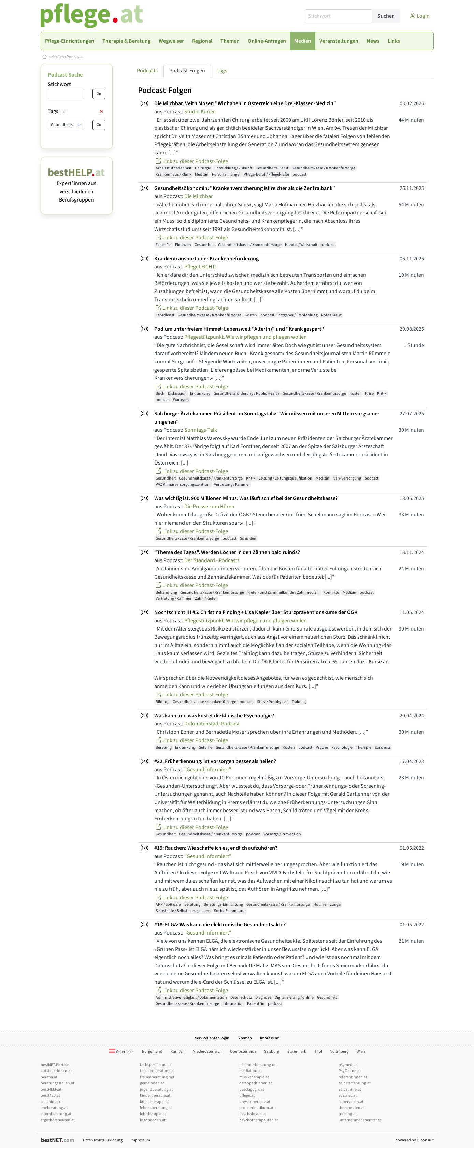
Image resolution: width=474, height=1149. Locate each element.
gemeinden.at (152, 1083)
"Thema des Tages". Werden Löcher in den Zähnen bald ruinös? (227, 552)
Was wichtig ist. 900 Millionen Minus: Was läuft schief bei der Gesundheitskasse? (246, 498)
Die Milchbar (198, 196)
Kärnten (178, 1051)
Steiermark (296, 1051)
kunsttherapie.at (154, 1102)
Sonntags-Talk (200, 430)
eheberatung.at (54, 1108)
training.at (348, 1114)
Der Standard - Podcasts (212, 560)
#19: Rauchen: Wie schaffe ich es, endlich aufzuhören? (215, 848)
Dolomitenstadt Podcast (212, 724)
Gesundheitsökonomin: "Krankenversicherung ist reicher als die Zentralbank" (244, 188)
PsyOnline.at (350, 1071)
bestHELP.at (51, 1089)
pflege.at (247, 1095)
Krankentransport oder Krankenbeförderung (206, 258)
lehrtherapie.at (153, 1114)
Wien (361, 1051)
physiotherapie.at (254, 1102)
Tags (222, 70)
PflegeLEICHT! (200, 267)
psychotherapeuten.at (258, 1120)
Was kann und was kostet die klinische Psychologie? (214, 715)
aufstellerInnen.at (56, 1071)
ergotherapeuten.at (58, 1120)
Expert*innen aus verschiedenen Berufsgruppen (76, 187)
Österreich (121, 1052)
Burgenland (152, 1051)
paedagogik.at (251, 1089)
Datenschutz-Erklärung (103, 1140)
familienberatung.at (157, 1071)
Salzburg (271, 1051)
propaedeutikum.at (256, 1108)
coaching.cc (51, 1102)
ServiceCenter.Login (212, 1038)
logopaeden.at (153, 1120)
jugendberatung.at (156, 1089)
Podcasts (74, 57)
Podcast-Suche (65, 75)
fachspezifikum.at (155, 1065)
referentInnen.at (353, 1077)
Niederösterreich (207, 1051)
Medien (57, 57)
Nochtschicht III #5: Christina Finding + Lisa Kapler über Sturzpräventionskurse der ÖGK (256, 612)
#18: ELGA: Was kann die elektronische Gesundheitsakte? (220, 924)
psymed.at (348, 1065)
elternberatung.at (56, 1114)
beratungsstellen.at (57, 1083)
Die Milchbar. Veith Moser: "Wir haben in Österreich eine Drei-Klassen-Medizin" (245, 103)
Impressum (269, 1038)
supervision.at (351, 1102)
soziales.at (348, 1095)
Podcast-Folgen (187, 70)
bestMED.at (50, 1095)
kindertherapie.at (155, 1095)
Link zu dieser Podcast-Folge (191, 161)
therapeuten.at (352, 1108)
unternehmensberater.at (360, 1120)
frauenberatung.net (157, 1077)
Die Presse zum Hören (209, 506)
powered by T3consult (414, 1140)
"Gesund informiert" (207, 769)
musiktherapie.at (254, 1077)
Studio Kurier (199, 111)
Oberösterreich (243, 1051)
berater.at (49, 1077)
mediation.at (250, 1071)
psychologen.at (252, 1114)
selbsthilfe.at (350, 1089)
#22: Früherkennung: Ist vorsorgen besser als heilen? (215, 761)
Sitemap (245, 1038)
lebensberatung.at (156, 1108)
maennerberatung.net (258, 1065)
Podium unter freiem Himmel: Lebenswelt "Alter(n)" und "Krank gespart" (239, 329)
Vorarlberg (339, 1051)
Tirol (318, 1051)
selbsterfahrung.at (355, 1083)
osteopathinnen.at (255, 1083)
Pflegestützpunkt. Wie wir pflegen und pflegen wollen (245, 337)
